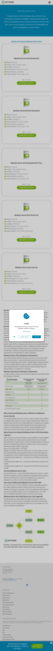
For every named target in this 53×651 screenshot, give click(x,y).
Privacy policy (26, 331)
